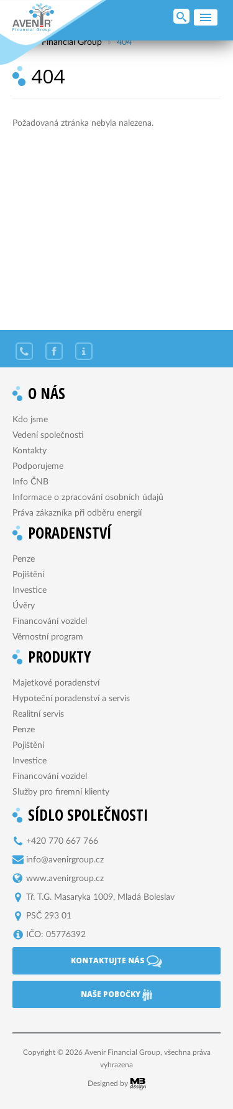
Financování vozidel (49, 621)
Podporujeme (37, 466)
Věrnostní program (47, 637)
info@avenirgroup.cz (65, 860)
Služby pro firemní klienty (60, 792)
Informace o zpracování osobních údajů (87, 497)
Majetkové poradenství (55, 683)
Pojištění (28, 574)
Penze (23, 559)
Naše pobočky (116, 995)
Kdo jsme (30, 419)
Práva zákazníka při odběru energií (77, 513)
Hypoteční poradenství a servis (71, 698)
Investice (29, 590)
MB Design (138, 1084)
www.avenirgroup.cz (65, 878)
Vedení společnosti (48, 435)
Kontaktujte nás (116, 961)
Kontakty (29, 450)
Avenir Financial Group (33, 17)
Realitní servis (38, 714)
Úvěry (23, 606)
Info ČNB (30, 482)
